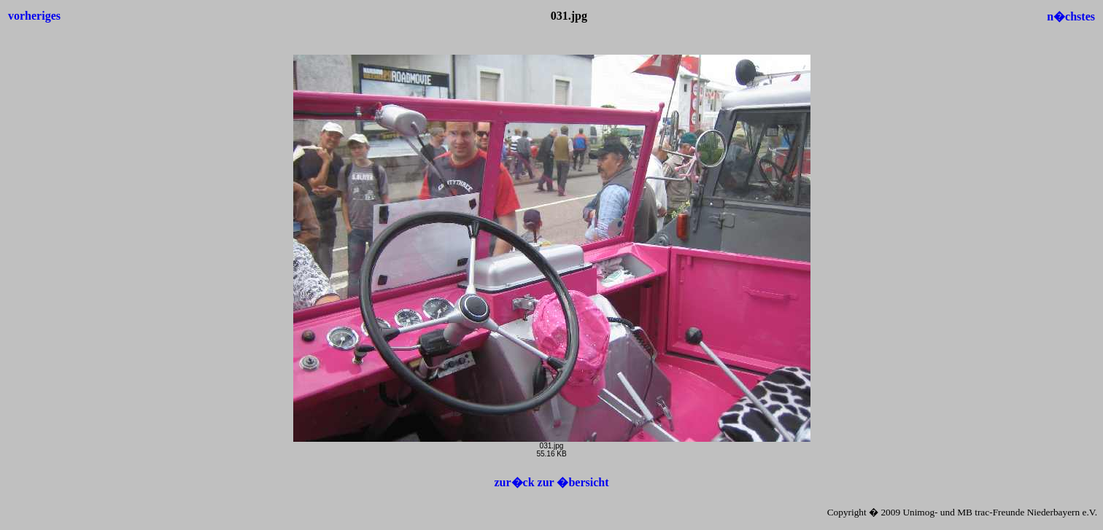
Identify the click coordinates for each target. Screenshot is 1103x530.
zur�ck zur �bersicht (551, 482)
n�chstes (1071, 16)
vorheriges (34, 15)
